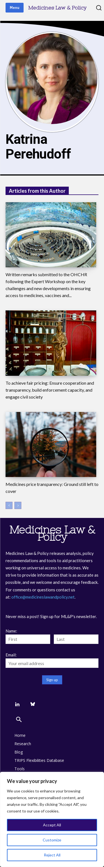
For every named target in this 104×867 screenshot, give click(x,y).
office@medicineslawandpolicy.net (43, 596)
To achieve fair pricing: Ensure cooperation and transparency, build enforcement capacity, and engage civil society (50, 389)
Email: (11, 654)
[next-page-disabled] (17, 505)
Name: (11, 630)
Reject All (52, 855)
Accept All (52, 824)
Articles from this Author (37, 191)
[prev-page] (9, 505)
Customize (52, 840)
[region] (52, 819)
